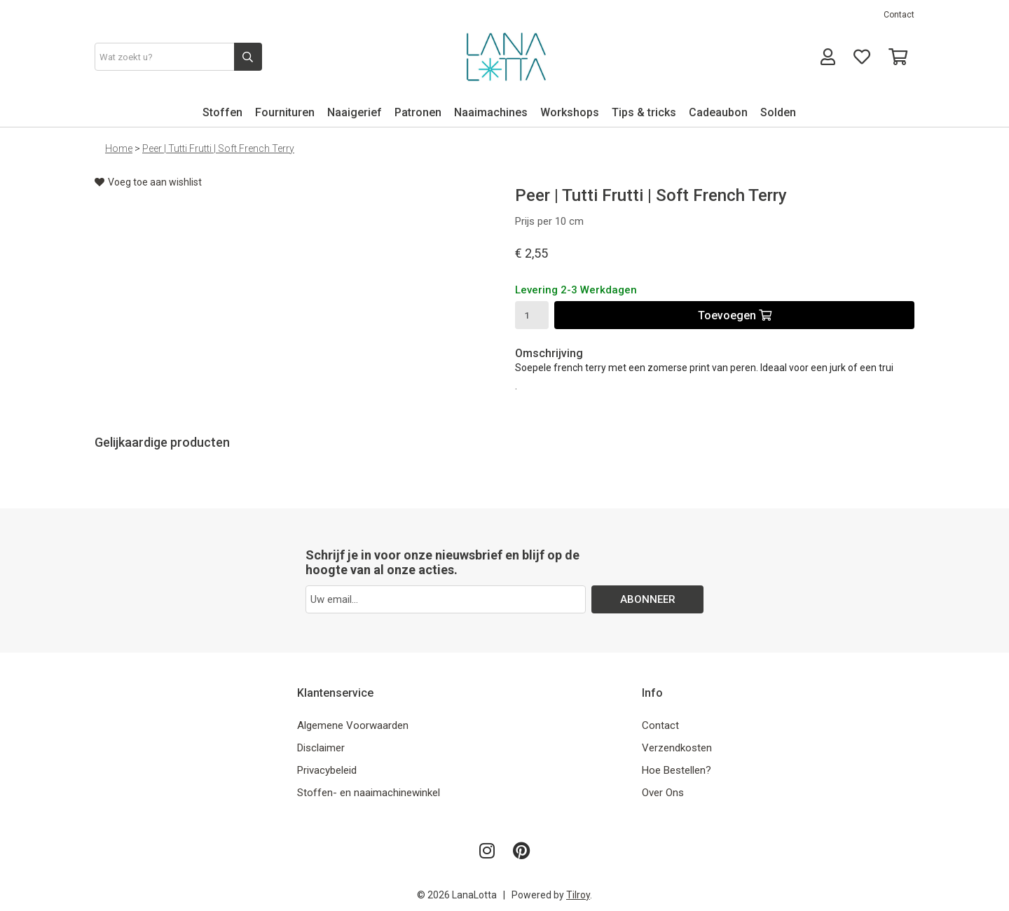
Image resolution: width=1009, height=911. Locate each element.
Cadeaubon (718, 112)
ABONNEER (647, 599)
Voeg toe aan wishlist (148, 182)
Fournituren (285, 112)
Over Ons (663, 792)
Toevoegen (734, 315)
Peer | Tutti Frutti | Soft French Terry (218, 148)
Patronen (417, 112)
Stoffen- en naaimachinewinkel (368, 792)
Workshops (569, 112)
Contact (899, 15)
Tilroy (578, 894)
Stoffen (222, 112)
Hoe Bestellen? (676, 770)
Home (118, 148)
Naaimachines (491, 112)
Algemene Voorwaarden (353, 725)
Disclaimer (321, 748)
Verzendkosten (677, 748)
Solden (778, 112)
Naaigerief (354, 112)
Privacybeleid (327, 770)
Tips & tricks (644, 112)
